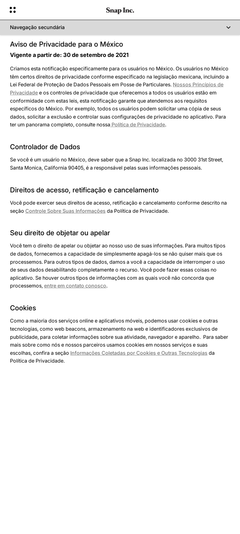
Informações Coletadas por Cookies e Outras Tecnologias (139, 353)
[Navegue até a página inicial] (120, 10)
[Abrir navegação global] (53, 10)
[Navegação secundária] (120, 27)
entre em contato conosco (75, 285)
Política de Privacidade (137, 124)
